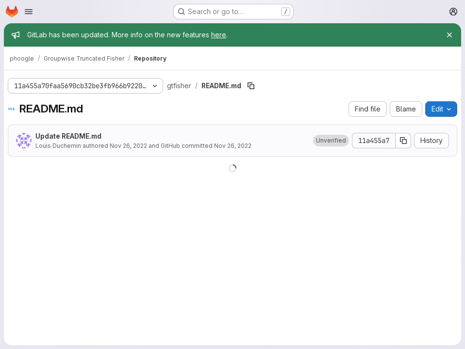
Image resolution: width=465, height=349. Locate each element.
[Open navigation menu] (28, 11)
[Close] (449, 35)
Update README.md (68, 136)
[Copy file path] (251, 86)
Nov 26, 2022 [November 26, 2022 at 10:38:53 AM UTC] (128, 145)
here (218, 35)
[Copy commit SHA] (403, 140)
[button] (331, 140)
